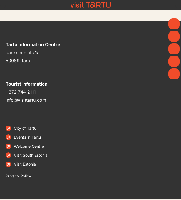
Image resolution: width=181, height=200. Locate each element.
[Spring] (174, 23)
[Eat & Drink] (174, 61)
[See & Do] (174, 48)
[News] (174, 36)
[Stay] (174, 73)
